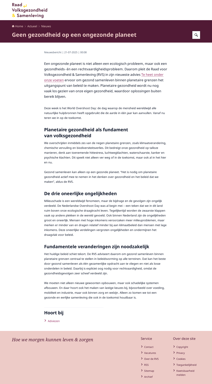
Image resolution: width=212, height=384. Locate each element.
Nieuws (46, 26)
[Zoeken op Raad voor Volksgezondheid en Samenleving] (196, 35)
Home (17, 26)
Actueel (32, 26)
